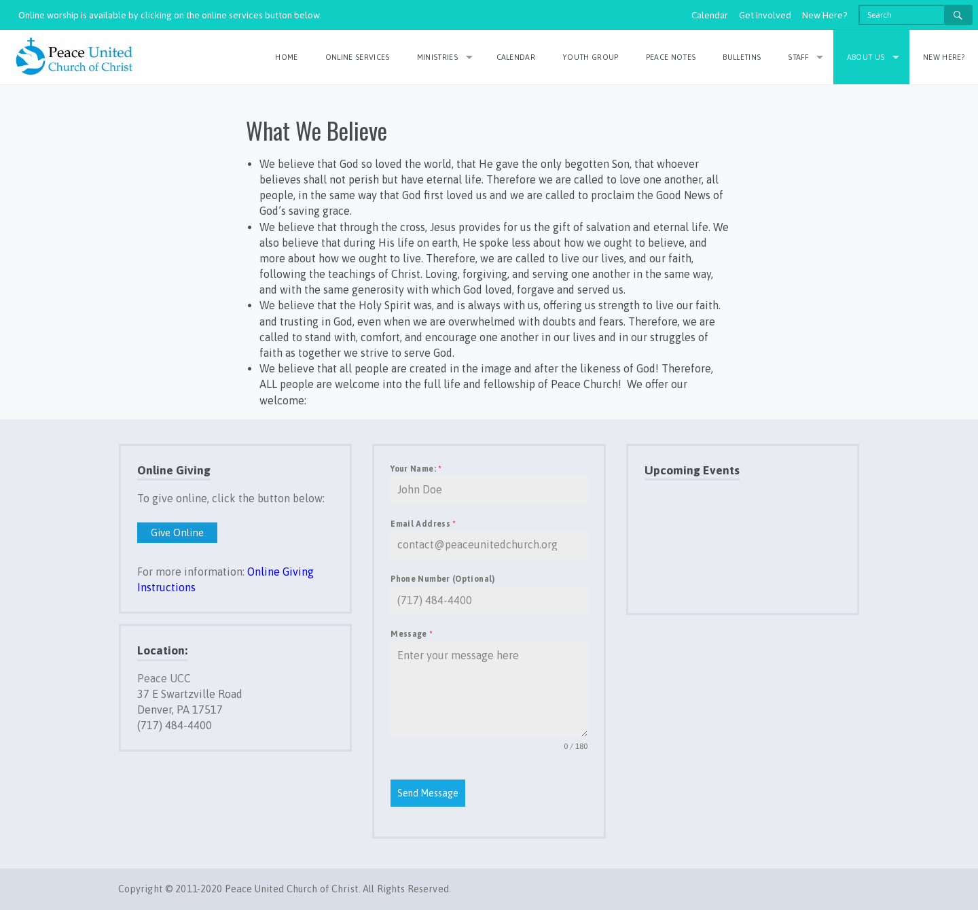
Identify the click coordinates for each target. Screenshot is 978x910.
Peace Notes (671, 57)
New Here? (825, 15)
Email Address (423, 524)
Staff (798, 57)
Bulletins (742, 57)
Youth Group (590, 57)
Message (412, 634)
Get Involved (765, 15)
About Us (866, 57)
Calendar (709, 15)
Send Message (427, 793)
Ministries (437, 57)
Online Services (357, 57)
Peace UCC (164, 678)
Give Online (177, 532)
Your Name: (416, 469)
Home (286, 57)
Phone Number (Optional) (442, 579)
